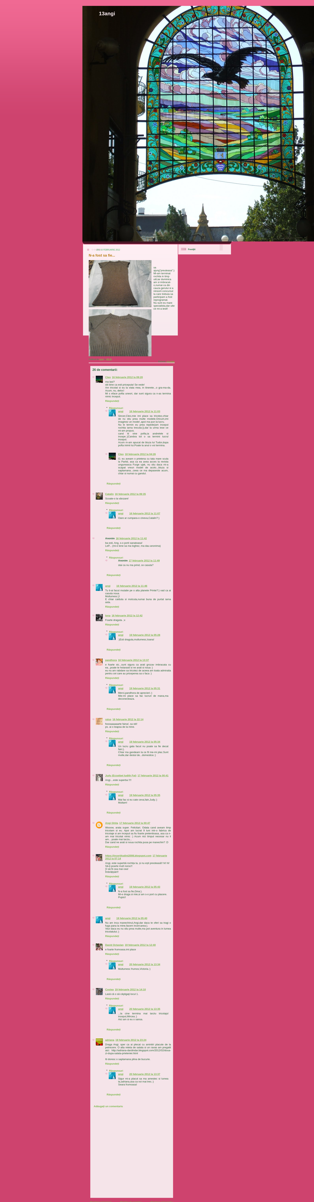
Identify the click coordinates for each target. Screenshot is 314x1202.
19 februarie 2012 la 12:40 (140, 944)
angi (120, 411)
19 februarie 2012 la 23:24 (130, 1039)
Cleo (108, 377)
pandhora (111, 660)
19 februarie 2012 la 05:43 (144, 886)
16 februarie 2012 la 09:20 (127, 377)
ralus (108, 719)
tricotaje (171, 361)
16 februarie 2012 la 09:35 (130, 494)
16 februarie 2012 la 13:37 (133, 660)
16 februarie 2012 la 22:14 (127, 719)
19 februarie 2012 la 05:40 (131, 918)
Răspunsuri (116, 408)
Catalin (109, 494)
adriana (109, 1039)
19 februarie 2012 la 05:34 (144, 741)
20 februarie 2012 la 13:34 (144, 964)
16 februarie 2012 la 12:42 (127, 615)
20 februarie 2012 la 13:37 (144, 1074)
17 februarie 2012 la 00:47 (134, 823)
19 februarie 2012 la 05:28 (144, 634)
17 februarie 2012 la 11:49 (144, 560)
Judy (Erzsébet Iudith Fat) (120, 775)
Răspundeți (112, 400)
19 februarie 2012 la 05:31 (144, 688)
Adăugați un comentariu (108, 1106)
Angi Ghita (111, 823)
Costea (109, 989)
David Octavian (114, 944)
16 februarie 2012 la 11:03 (144, 411)
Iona (107, 615)
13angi (107, 13)
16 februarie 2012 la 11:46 (131, 585)
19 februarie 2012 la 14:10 (130, 989)
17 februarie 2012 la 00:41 (153, 775)
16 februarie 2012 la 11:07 (144, 513)
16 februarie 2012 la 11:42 (131, 538)
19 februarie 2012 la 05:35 (144, 795)
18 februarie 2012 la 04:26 (140, 454)
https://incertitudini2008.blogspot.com (128, 855)
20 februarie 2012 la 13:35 (144, 1008)
